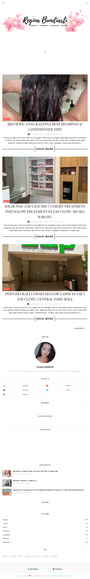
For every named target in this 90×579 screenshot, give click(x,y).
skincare (45, 542)
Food (45, 527)
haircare (45, 531)
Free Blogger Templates (63, 576)
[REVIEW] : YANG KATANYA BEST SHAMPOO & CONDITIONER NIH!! (45, 127)
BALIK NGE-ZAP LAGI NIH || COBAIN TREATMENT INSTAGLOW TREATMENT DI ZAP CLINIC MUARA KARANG (45, 211)
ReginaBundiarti (37, 134)
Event (45, 523)
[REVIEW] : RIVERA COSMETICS (25, 481)
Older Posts (79, 328)
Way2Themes (38, 576)
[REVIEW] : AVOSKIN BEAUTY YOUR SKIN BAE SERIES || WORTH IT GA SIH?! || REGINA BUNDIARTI (48, 490)
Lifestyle (45, 535)
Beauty (45, 520)
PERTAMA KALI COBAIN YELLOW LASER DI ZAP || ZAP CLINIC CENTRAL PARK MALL (45, 296)
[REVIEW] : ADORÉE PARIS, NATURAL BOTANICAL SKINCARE (35, 471)
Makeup (45, 538)
